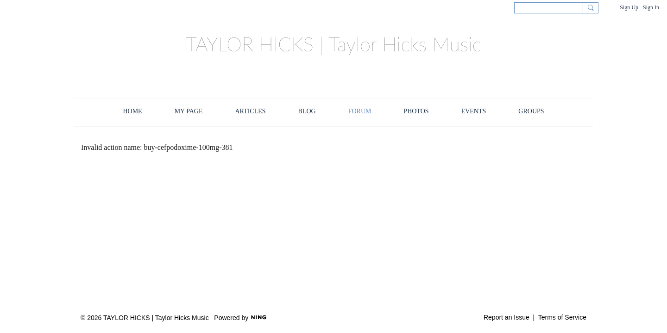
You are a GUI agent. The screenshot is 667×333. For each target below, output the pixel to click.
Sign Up (629, 7)
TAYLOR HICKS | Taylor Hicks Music (333, 44)
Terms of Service (562, 317)
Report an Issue (506, 317)
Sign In (651, 7)
